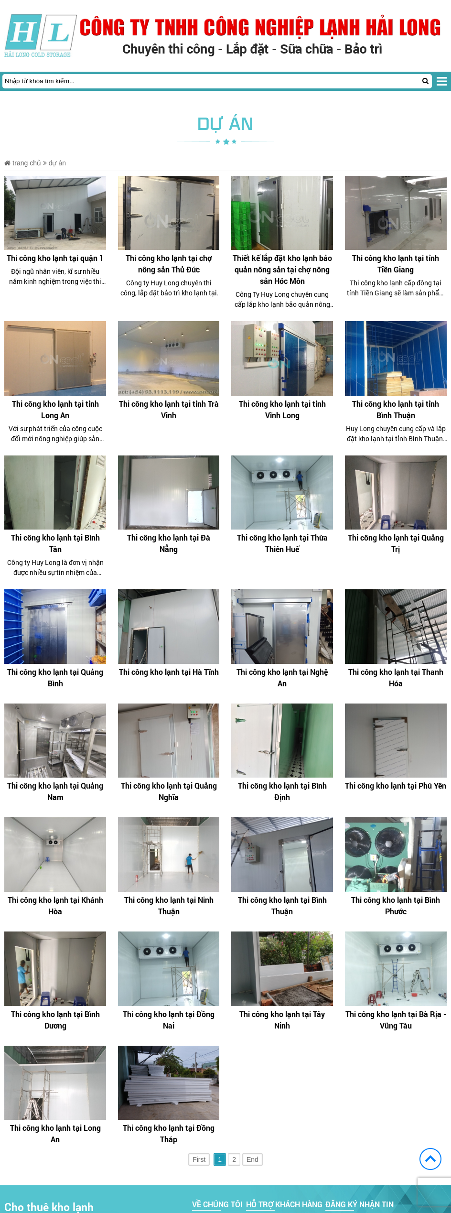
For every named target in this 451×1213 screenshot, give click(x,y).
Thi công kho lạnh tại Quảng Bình (55, 677)
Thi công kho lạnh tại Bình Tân (55, 543)
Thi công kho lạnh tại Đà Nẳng (168, 543)
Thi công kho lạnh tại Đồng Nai (169, 1019)
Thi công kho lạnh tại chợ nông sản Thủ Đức (169, 263)
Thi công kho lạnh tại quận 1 (55, 258)
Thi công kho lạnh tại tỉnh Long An (55, 409)
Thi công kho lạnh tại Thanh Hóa (395, 677)
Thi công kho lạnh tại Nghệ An (282, 677)
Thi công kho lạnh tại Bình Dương (55, 1019)
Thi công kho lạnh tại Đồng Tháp (169, 1133)
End (252, 1159)
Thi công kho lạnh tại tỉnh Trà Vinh (169, 409)
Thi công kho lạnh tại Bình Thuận (282, 905)
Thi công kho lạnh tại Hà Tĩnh (169, 672)
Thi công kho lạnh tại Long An (55, 1133)
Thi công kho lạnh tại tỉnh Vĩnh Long (282, 409)
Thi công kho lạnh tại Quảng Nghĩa (169, 791)
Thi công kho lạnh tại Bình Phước (395, 905)
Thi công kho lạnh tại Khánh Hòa (55, 905)
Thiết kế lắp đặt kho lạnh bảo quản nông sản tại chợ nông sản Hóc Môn (282, 269)
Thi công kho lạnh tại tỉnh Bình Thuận (395, 409)
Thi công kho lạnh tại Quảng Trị (396, 543)
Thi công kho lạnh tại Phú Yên (395, 785)
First (199, 1159)
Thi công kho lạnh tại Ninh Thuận (169, 905)
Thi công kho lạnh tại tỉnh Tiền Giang (395, 263)
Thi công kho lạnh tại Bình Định (282, 791)
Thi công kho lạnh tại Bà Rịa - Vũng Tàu (395, 1019)
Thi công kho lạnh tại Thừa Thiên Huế (282, 543)
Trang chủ (22, 163)
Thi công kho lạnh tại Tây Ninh (282, 1019)
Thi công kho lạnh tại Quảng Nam (55, 791)
